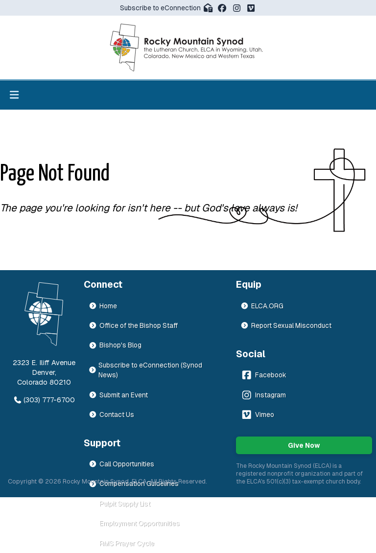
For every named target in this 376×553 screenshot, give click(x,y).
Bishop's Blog (115, 345)
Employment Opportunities (134, 523)
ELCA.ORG (261, 305)
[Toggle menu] (14, 95)
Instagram (263, 395)
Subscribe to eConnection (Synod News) (146, 370)
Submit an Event (118, 395)
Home (103, 305)
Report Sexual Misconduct (285, 325)
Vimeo (257, 414)
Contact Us (111, 414)
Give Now (304, 445)
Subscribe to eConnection (166, 7)
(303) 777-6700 (44, 399)
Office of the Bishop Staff (133, 325)
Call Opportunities (121, 464)
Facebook (263, 375)
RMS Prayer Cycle (121, 543)
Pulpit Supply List (119, 503)
